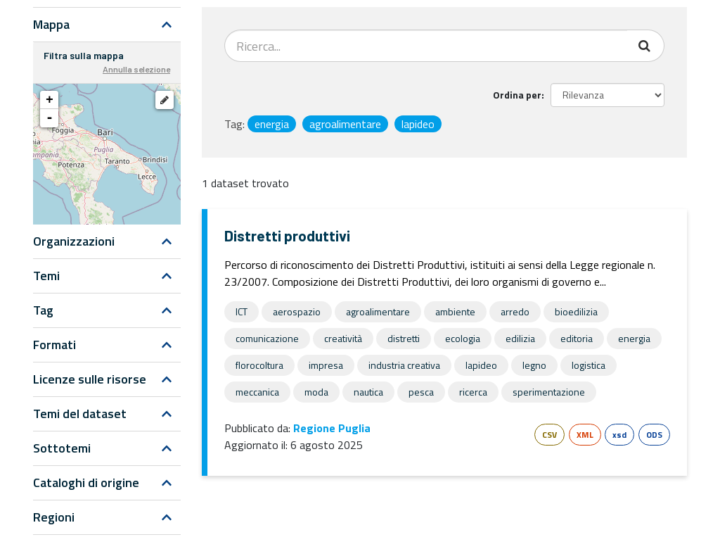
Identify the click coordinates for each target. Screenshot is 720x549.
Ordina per (517, 94)
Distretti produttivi (287, 235)
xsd (619, 434)
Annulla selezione (136, 69)
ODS (654, 434)
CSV (549, 434)
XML (585, 434)
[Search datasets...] (426, 46)
